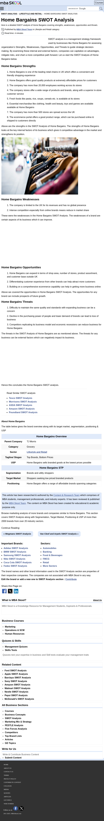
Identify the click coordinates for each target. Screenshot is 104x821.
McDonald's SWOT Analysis (19, 699)
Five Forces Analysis (16, 729)
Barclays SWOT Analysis (18, 677)
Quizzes (7, 793)
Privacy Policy (10, 779)
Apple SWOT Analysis (16, 674)
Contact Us (8, 771)
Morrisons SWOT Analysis (23, 402)
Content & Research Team (66, 495)
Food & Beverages (52, 555)
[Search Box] (83, 8)
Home (6, 764)
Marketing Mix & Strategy (18, 722)
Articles (9, 739)
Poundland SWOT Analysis (23, 412)
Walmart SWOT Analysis (17, 688)
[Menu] (3, 8)
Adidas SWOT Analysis (16, 548)
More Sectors (50, 566)
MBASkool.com (16, 813)
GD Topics (10, 743)
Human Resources (15, 634)
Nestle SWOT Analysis (16, 692)
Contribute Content (12, 782)
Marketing (10, 627)
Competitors (11, 732)
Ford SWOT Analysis (16, 670)
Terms (6, 775)
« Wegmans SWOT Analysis (17, 534)
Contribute (71, 579)
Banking (47, 552)
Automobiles (49, 548)
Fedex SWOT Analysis (15, 566)
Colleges (8, 786)
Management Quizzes (16, 647)
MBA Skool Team (24, 29)
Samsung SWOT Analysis (17, 555)
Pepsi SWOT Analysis (16, 695)
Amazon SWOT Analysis (22, 409)
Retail (46, 562)
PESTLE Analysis (14, 725)
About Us (97, 600)
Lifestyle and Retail (37, 452)
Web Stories (9, 803)
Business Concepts (15, 714)
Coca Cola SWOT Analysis (18, 562)
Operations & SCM (14, 630)
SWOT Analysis (13, 718)
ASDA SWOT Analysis (20, 405)
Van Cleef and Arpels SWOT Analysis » (59, 534)
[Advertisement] (23, 40)
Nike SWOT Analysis (14, 559)
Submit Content (13, 757)
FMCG (46, 559)
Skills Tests (11, 650)
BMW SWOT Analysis (15, 552)
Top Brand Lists (13, 736)
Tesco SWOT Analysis (20, 398)
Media (6, 789)
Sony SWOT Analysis (16, 681)
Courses (99, 3)
